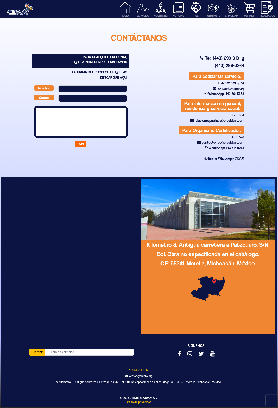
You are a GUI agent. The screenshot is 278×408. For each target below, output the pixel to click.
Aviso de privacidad (139, 402)
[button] (179, 354)
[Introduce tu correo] (89, 352)
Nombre (43, 88)
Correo (44, 97)
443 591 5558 (139, 370)
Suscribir (37, 352)
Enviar (80, 144)
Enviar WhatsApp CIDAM (224, 158)
